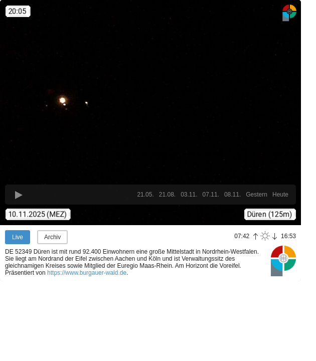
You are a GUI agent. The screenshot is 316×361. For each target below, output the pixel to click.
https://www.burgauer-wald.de (86, 272)
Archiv (52, 237)
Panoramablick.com (283, 260)
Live (17, 237)
